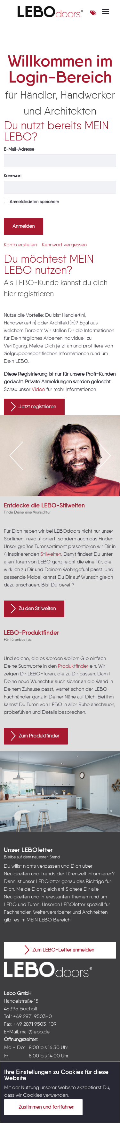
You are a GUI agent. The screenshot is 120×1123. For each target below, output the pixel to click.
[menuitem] (20, 245)
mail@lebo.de (35, 1032)
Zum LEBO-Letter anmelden (59, 950)
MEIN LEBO (39, 920)
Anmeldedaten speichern (31, 201)
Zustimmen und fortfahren (42, 1107)
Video (38, 389)
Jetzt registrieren (33, 406)
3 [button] (65, 478)
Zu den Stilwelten (33, 608)
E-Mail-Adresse (19, 149)
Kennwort (12, 176)
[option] (60, 455)
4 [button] (74, 478)
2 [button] (55, 478)
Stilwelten (50, 554)
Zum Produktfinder (35, 736)
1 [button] (46, 478)
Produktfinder (73, 666)
